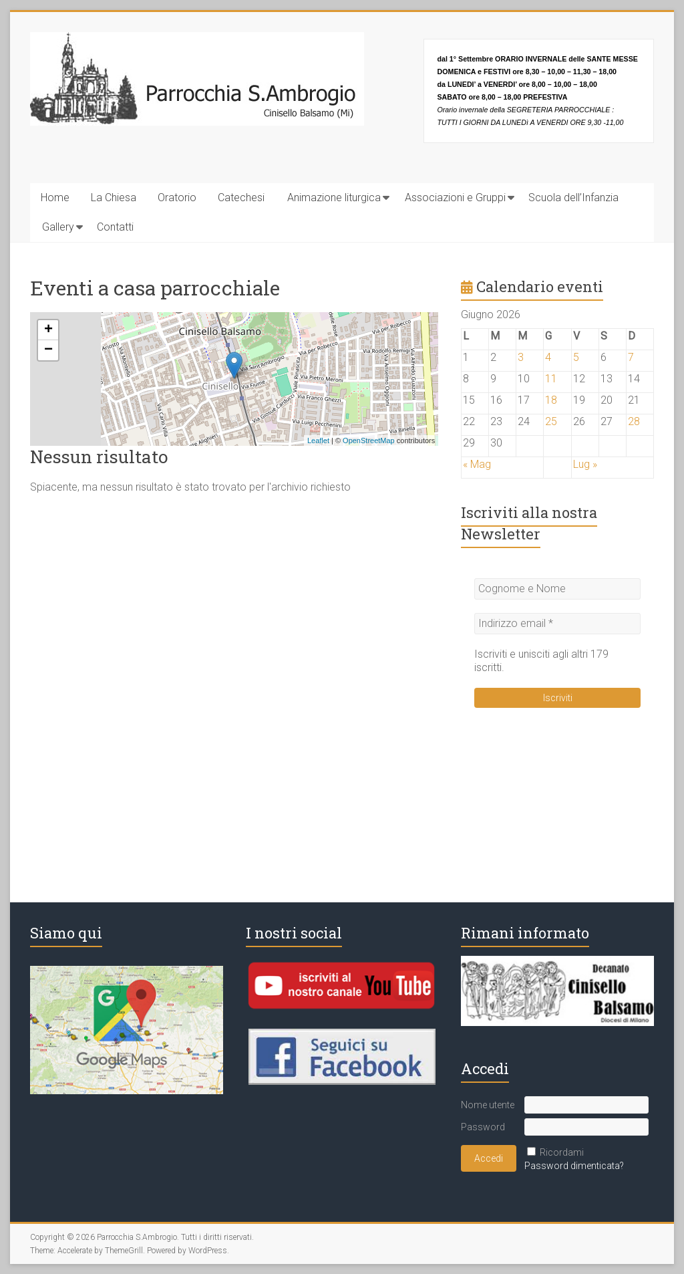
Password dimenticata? (574, 1165)
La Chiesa (113, 197)
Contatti (115, 227)
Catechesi (241, 197)
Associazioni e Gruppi (455, 197)
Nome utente (487, 1105)
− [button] (48, 350)
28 (634, 421)
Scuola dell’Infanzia (573, 197)
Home (55, 197)
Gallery (58, 227)
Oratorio (177, 197)
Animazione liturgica (334, 197)
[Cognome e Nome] (557, 589)
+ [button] (48, 330)
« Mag (477, 464)
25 (551, 421)
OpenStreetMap (369, 440)
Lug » (585, 464)
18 (551, 400)
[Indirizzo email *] (557, 623)
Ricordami (562, 1152)
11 (551, 378)
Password (483, 1127)
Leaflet (318, 440)
